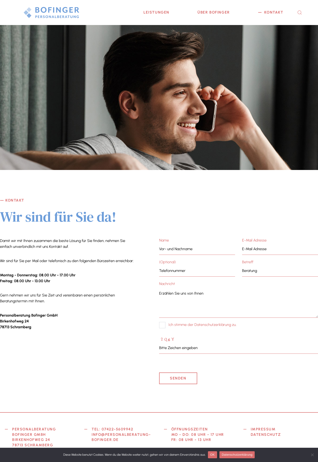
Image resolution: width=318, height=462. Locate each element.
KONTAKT (273, 12)
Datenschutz (266, 434)
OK (212, 454)
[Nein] (312, 454)
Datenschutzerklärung (237, 454)
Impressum (263, 429)
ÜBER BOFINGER (213, 12)
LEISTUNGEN (156, 12)
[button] (299, 12)
